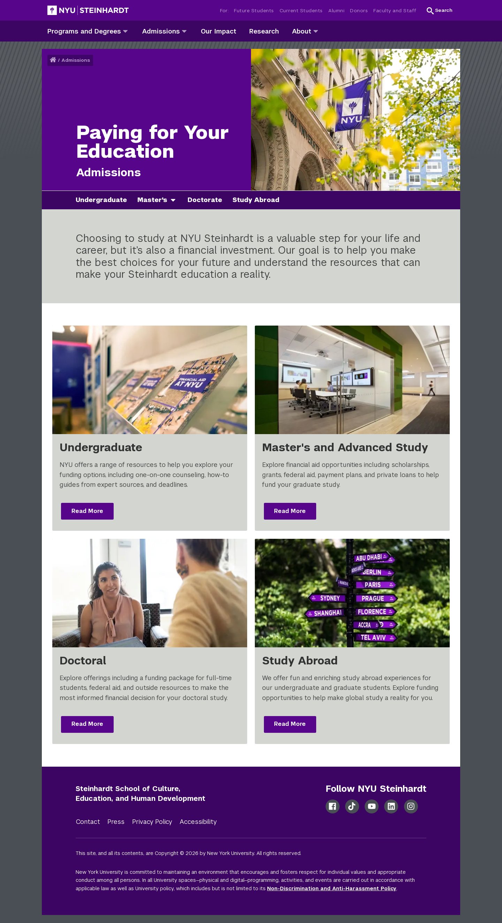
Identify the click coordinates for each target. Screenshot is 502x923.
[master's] (175, 200)
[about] (316, 31)
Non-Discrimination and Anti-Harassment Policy (331, 888)
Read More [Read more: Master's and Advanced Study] (290, 511)
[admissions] (184, 31)
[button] (440, 10)
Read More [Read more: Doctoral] (87, 724)
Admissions (75, 60)
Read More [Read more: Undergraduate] (87, 511)
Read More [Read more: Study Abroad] (290, 724)
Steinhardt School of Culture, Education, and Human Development (140, 793)
